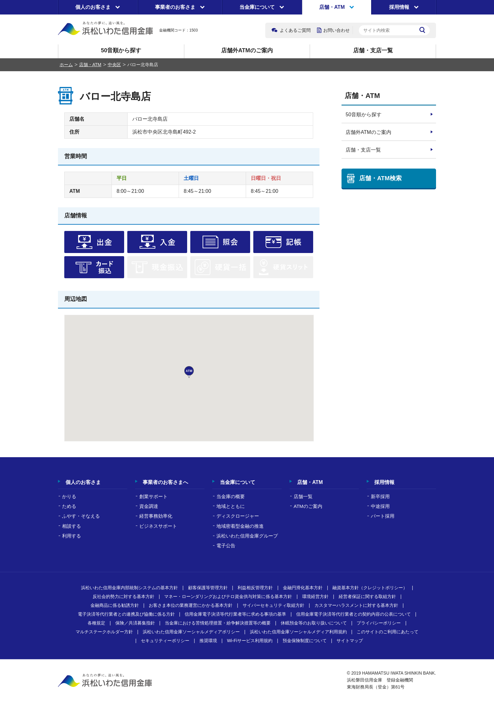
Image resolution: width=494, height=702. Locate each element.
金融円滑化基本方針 (303, 587)
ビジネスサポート (158, 526)
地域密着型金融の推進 (240, 526)
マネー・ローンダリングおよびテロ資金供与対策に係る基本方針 (228, 596)
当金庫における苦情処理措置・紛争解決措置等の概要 (218, 622)
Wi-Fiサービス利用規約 (250, 640)
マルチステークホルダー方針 (104, 631)
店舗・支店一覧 (373, 50)
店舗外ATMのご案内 (247, 50)
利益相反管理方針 (255, 587)
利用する (71, 535)
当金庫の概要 (230, 496)
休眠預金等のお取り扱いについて (314, 622)
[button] (189, 372)
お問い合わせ (336, 30)
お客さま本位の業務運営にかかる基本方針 (191, 605)
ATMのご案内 (308, 506)
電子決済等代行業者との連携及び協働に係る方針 (126, 614)
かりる (69, 496)
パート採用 (382, 516)
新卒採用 (380, 496)
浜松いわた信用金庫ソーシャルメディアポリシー (191, 631)
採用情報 (384, 482)
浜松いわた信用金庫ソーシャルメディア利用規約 (298, 631)
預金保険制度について (305, 640)
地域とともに (230, 506)
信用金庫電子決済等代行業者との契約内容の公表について (353, 614)
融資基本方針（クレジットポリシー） (369, 587)
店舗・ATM (90, 64)
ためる (69, 506)
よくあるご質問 (295, 30)
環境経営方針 (315, 596)
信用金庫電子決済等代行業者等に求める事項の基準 (235, 614)
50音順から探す (121, 50)
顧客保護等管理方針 (208, 587)
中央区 (114, 64)
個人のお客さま (83, 482)
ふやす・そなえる (81, 516)
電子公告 (225, 545)
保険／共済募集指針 (135, 622)
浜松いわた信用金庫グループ (247, 535)
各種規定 (96, 622)
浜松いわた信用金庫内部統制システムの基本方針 (129, 587)
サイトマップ (349, 640)
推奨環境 (208, 640)
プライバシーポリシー (379, 622)
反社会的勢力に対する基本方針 (123, 596)
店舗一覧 (303, 496)
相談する (71, 526)
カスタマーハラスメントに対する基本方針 (356, 605)
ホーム (66, 64)
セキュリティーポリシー (165, 640)
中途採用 (380, 506)
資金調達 (148, 506)
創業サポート (153, 496)
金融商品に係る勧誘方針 (114, 605)
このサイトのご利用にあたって (387, 631)
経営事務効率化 (155, 516)
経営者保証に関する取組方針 (367, 596)
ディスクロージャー (237, 516)
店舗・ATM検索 (380, 178)
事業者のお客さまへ (165, 482)
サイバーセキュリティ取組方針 (273, 605)
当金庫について (237, 482)
